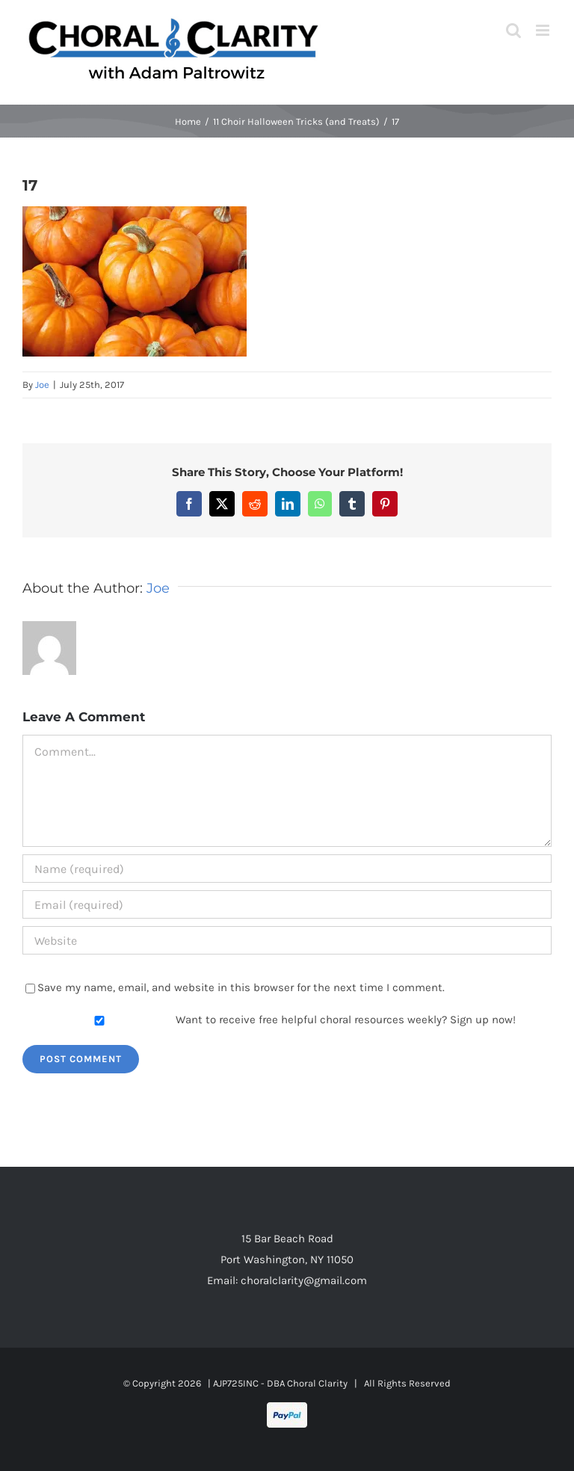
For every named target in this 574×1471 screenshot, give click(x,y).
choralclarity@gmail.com (304, 1280)
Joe (42, 384)
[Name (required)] (287, 868)
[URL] (287, 940)
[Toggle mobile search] (513, 30)
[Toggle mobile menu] (544, 30)
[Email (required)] (287, 904)
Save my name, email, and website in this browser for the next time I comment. (241, 987)
